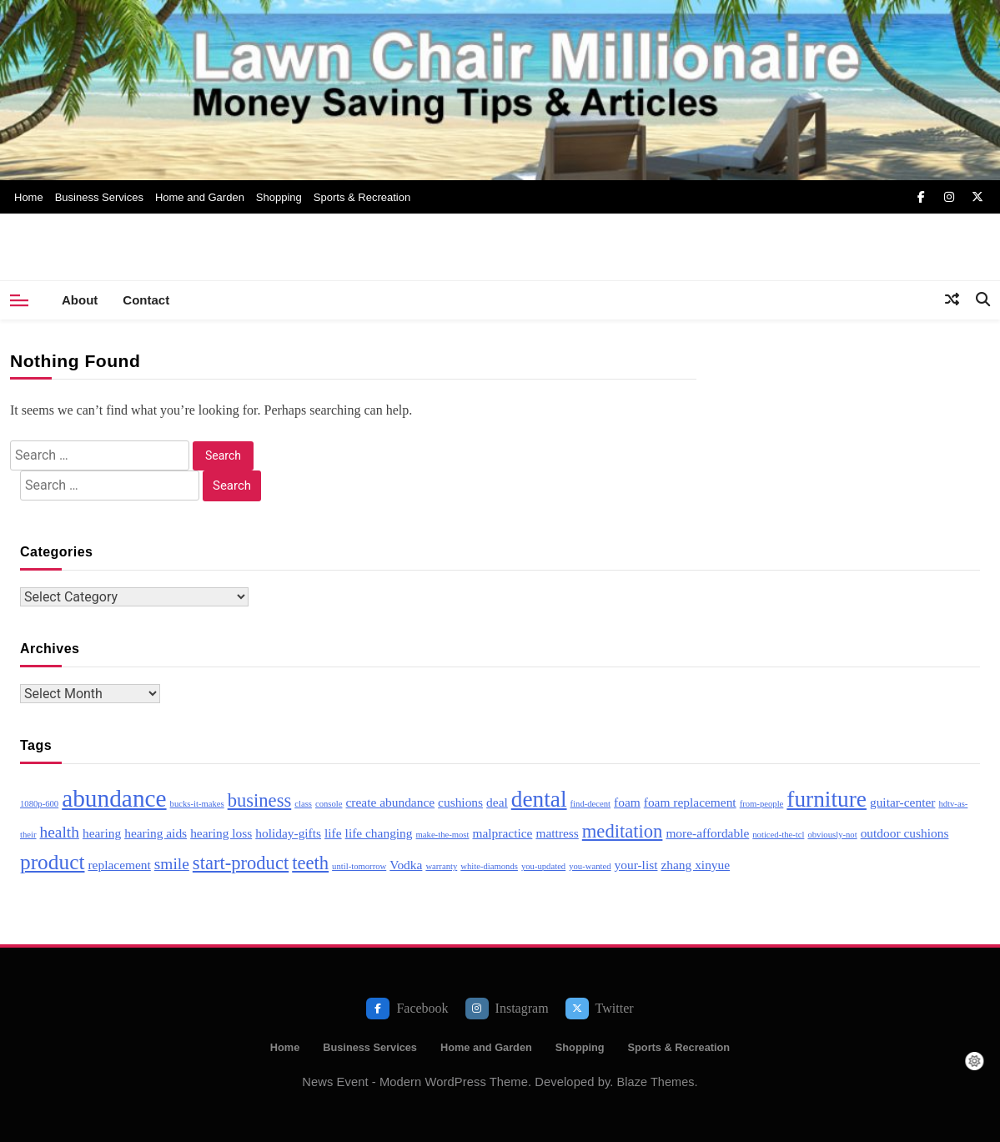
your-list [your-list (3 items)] (636, 865)
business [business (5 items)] (260, 800)
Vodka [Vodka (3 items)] (405, 865)
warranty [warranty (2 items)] (441, 866)
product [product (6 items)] (52, 861)
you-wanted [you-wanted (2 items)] (590, 866)
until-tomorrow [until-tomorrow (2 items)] (359, 866)
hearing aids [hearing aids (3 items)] (155, 833)
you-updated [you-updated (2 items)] (543, 866)
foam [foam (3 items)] (627, 802)
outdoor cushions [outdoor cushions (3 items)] (905, 833)
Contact (146, 300)
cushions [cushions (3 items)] (460, 802)
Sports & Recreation (362, 197)
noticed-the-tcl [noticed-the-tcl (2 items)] (778, 834)
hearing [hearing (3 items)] (102, 833)
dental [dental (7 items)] (539, 799)
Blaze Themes (656, 1082)
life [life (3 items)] (333, 833)
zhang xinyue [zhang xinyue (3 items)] (695, 865)
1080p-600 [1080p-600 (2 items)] (39, 803)
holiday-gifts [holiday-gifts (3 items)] (288, 833)
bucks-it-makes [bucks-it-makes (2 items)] (197, 803)
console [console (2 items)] (329, 803)
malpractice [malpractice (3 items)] (502, 833)
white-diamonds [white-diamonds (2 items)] (489, 866)
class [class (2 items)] (303, 803)
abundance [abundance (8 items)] (114, 798)
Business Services (99, 197)
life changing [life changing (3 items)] (379, 833)
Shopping (279, 197)
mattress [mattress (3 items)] (556, 833)
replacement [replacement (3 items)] (119, 865)
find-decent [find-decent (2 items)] (590, 803)
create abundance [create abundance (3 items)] (390, 802)
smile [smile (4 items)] (171, 864)
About (80, 300)
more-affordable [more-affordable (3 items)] (707, 833)
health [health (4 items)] (59, 832)
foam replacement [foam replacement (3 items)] (690, 802)
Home (28, 197)
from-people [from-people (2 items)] (762, 803)
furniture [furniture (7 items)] (826, 799)
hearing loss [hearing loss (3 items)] (221, 833)
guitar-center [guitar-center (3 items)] (902, 802)
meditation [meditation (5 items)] (622, 831)
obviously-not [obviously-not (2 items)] (832, 834)
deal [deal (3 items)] (497, 802)
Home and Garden (199, 197)
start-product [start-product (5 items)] (241, 863)
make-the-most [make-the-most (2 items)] (443, 834)
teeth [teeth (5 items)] (310, 863)
